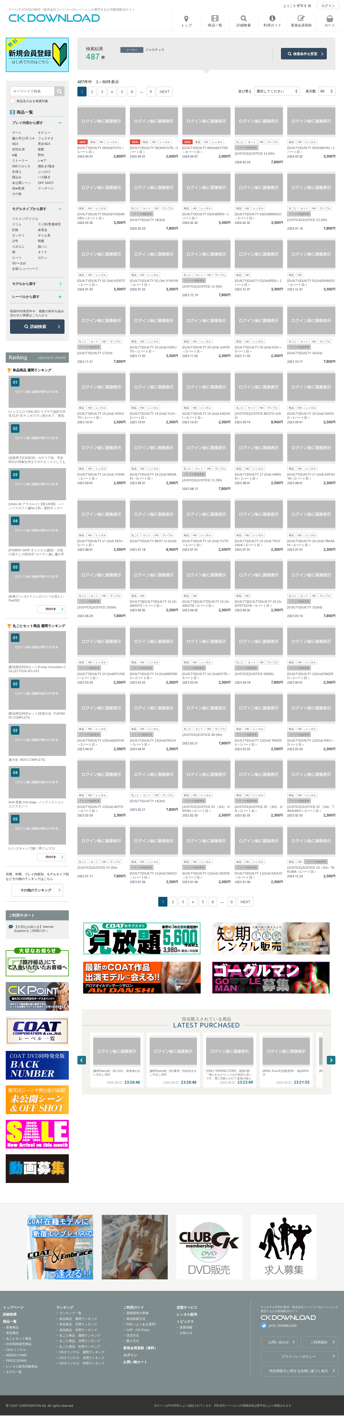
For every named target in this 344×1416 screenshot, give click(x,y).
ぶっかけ (44, 171)
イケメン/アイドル (25, 218)
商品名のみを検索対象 (32, 101)
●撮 (14, 155)
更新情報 (186, 1327)
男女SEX (44, 144)
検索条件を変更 (305, 54)
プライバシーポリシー (299, 1357)
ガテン (42, 257)
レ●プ (42, 160)
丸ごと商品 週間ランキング (79, 1335)
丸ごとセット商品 (18, 1338)
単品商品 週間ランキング (78, 1318)
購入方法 (132, 1341)
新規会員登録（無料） (140, 1348)
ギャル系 (44, 235)
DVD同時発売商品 (19, 1344)
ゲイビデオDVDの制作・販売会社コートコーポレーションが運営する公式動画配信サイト (72, 9)
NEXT (164, 91)
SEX (15, 144)
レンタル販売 (187, 1314)
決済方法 (132, 1335)
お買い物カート (135, 1362)
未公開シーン (21, 183)
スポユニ (18, 246)
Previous (81, 1060)
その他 (17, 193)
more (51, 608)
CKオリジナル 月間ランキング (82, 1357)
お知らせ (186, 1332)
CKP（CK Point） (139, 1330)
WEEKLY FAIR (16, 1355)
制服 (41, 241)
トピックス (185, 1322)
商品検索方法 (135, 1318)
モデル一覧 (14, 1372)
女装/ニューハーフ (25, 268)
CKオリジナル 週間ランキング (82, 1352)
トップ (186, 26)
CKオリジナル (16, 1349)
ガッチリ (18, 235)
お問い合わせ (278, 1342)
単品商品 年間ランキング (78, 1330)
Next (331, 1060)
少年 (15, 241)
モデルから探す (24, 284)
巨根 (15, 230)
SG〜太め (19, 263)
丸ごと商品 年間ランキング (79, 1346)
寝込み (17, 177)
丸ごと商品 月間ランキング (79, 1341)
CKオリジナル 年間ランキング (82, 1363)
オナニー (44, 132)
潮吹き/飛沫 (46, 166)
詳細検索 (38, 326)
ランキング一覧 (70, 1313)
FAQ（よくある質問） (142, 1324)
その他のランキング (35, 890)
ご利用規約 (318, 1342)
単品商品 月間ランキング (78, 1324)
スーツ (17, 257)
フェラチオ (46, 138)
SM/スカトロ (21, 166)
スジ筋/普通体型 (49, 224)
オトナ (42, 252)
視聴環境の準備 (137, 1313)
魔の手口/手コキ (23, 138)
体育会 (42, 230)
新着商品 (12, 1327)
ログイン (328, 6)
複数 (41, 149)
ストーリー (20, 160)
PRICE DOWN (16, 1360)
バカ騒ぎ (44, 177)
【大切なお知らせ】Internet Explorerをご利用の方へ (33, 928)
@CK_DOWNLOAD (282, 1325)
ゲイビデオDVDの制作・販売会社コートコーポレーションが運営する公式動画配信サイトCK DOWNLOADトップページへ (54, 18)
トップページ (13, 1308)
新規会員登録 (301, 25)
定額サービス (187, 1308)
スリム (17, 224)
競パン (42, 246)
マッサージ (46, 188)
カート (330, 25)
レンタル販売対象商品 (22, 1366)
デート (17, 132)
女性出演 (18, 149)
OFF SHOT (46, 183)
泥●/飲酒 (18, 188)
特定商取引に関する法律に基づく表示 (298, 1371)
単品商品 (12, 1332)
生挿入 (17, 171)
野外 (41, 155)
